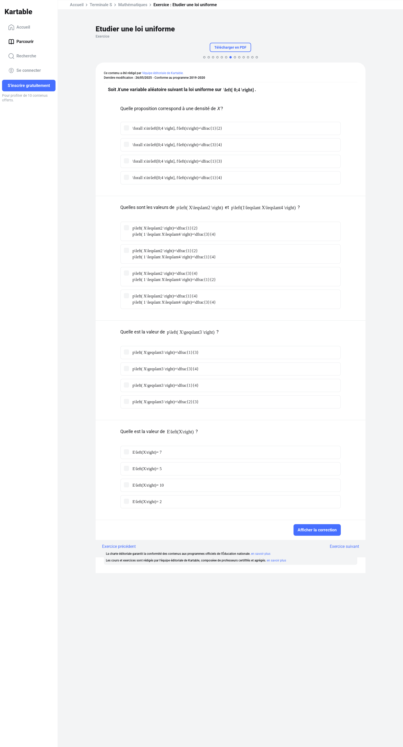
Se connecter (24, 70)
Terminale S (101, 4)
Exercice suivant (344, 546)
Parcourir (21, 42)
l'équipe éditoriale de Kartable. (163, 73)
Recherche (22, 56)
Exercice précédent (119, 546)
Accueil (19, 27)
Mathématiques (132, 4)
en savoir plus (260, 554)
